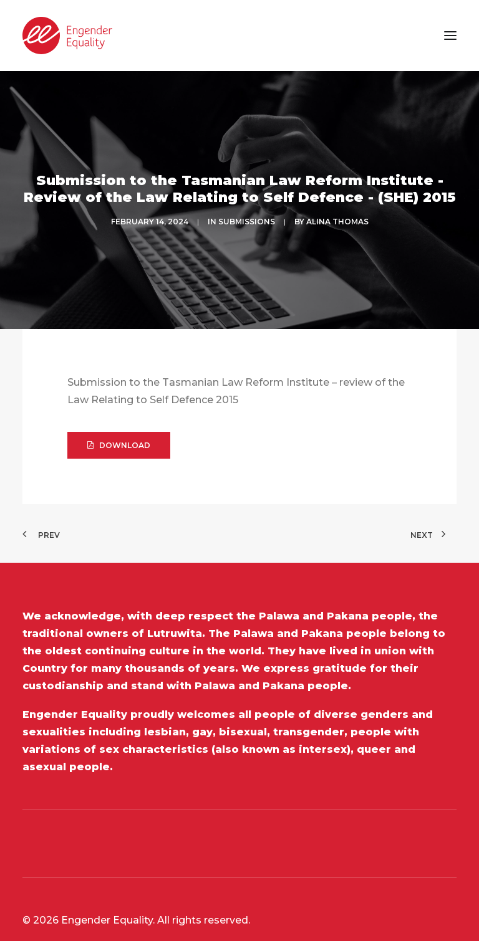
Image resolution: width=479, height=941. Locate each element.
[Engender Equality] (67, 35)
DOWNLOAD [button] (118, 416)
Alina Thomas (337, 208)
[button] (450, 35)
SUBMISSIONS (246, 208)
